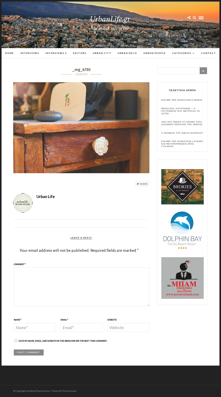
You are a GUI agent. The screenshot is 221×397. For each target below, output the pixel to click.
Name (17, 320)
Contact (208, 53)
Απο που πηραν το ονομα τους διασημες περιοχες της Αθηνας (182, 123)
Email (64, 320)
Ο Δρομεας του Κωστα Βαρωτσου (182, 133)
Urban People (154, 53)
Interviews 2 (56, 53)
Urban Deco (127, 53)
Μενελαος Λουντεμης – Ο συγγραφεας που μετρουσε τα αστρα (180, 111)
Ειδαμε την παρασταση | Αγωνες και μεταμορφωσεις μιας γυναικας (182, 144)
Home (9, 53)
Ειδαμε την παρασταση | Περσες (181, 100)
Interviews (29, 53)
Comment (20, 264)
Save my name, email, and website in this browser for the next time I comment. (62, 341)
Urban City (102, 53)
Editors (79, 53)
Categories (181, 53)
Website (112, 320)
